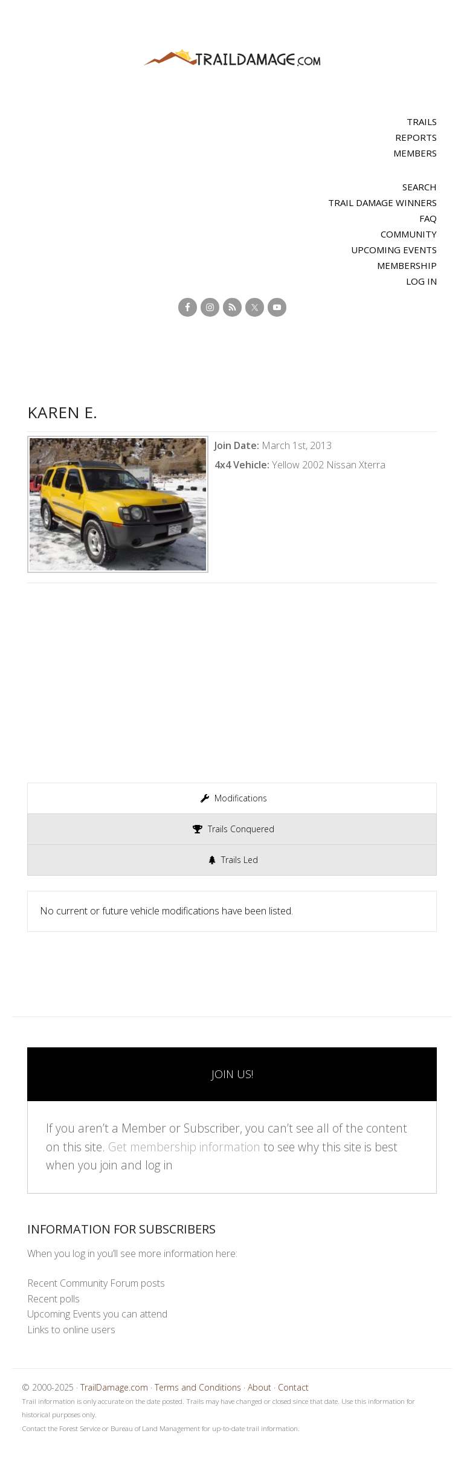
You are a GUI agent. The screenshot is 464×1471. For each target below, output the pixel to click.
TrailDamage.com (232, 58)
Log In (421, 281)
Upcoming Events (394, 250)
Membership (407, 265)
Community (409, 234)
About (259, 1387)
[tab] (232, 798)
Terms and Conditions (198, 1387)
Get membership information (184, 1147)
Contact (293, 1387)
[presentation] (232, 798)
